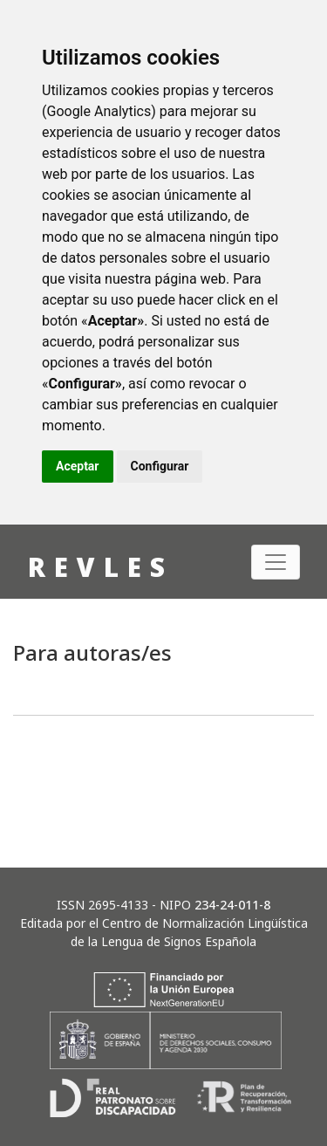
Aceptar (77, 466)
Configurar (160, 466)
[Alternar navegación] (275, 562)
